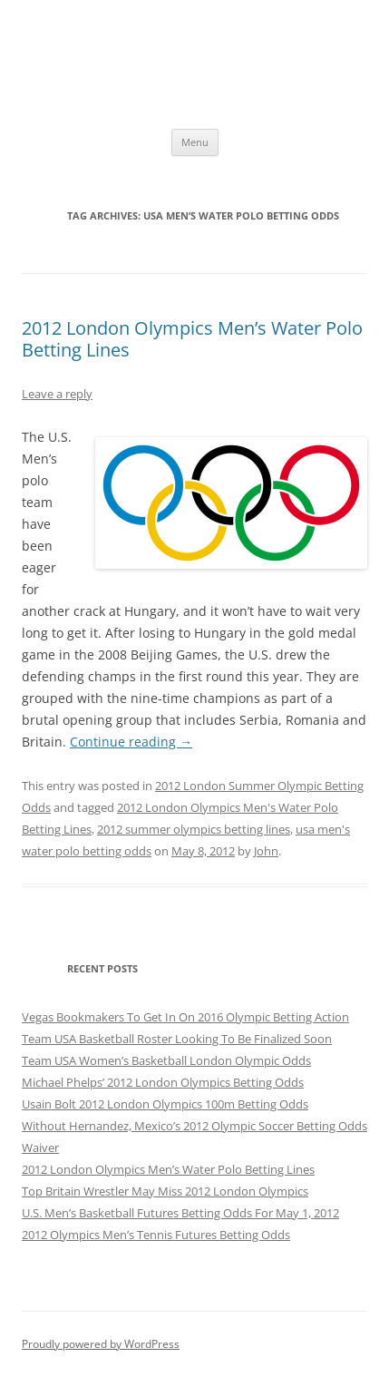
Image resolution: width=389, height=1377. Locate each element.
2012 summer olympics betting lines (193, 829)
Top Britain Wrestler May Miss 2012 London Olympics (165, 1191)
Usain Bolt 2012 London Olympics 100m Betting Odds (165, 1104)
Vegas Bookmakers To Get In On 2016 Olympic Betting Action (185, 1017)
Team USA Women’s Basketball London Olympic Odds (166, 1060)
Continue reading (131, 741)
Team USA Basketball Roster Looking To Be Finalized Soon (177, 1038)
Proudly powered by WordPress (101, 1344)
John (266, 851)
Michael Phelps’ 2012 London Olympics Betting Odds (163, 1082)
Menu (195, 142)
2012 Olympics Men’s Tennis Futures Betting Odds (156, 1234)
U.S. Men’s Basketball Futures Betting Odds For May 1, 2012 (180, 1213)
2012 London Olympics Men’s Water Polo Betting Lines (192, 339)
